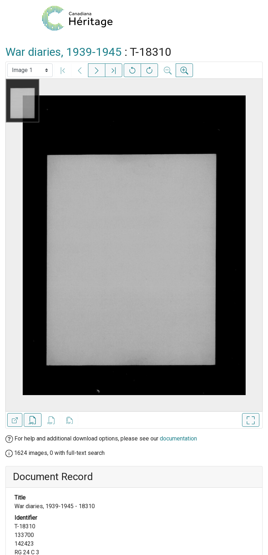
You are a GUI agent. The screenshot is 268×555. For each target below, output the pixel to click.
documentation (178, 438)
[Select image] (30, 70)
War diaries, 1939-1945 (63, 52)
